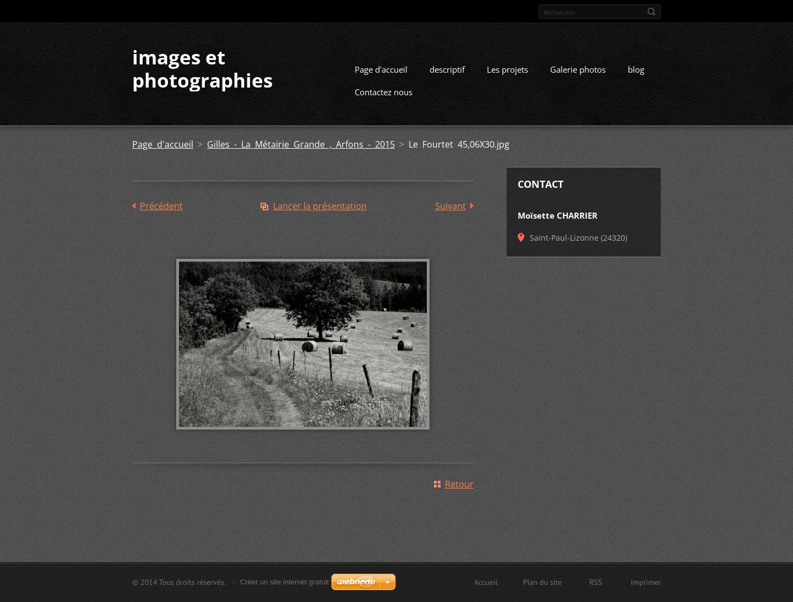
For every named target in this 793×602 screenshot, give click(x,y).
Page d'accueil (381, 69)
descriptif (447, 69)
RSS (595, 582)
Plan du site (542, 582)
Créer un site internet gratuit (284, 582)
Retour (459, 484)
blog (636, 69)
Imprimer (646, 582)
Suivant (450, 206)
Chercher (651, 12)
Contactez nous (383, 91)
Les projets (507, 69)
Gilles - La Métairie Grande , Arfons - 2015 (301, 144)
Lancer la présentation (320, 206)
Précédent (161, 206)
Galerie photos (578, 69)
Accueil (486, 582)
